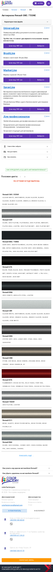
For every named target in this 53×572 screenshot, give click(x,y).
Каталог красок (7, 500)
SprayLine (9, 87)
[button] (26, 146)
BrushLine (9, 53)
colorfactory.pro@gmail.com (12, 505)
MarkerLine (10, 70)
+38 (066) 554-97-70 (17, 551)
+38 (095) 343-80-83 (17, 520)
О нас (30, 505)
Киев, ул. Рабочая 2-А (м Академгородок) (25, 518)
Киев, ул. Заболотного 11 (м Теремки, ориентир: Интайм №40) (27, 532)
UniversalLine (11, 28)
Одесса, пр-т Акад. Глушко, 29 (20, 548)
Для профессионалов (16, 116)
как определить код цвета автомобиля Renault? (26, 170)
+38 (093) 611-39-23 (17, 535)
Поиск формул (33, 500)
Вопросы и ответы (8, 502)
